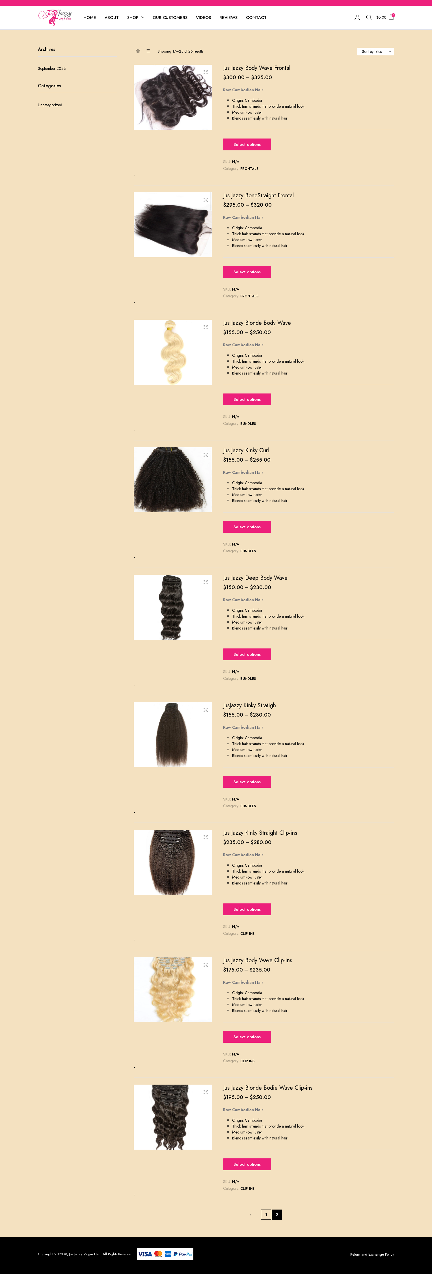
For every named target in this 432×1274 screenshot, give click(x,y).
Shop (133, 17)
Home (89, 17)
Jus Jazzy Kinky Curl (246, 450)
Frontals (249, 168)
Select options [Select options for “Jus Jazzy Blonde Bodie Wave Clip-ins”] (247, 1164)
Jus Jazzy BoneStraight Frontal (258, 195)
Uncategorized (50, 105)
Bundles (248, 423)
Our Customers (170, 17)
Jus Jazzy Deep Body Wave (255, 578)
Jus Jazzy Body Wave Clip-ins (257, 960)
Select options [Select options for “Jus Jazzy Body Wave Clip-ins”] (247, 1037)
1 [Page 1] (266, 1214)
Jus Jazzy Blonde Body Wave (257, 323)
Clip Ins (247, 933)
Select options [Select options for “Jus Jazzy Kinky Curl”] (247, 527)
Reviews (228, 17)
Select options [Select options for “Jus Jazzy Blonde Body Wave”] (247, 399)
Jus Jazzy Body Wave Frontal (256, 68)
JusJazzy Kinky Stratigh (249, 705)
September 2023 (52, 68)
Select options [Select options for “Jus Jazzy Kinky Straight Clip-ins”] (247, 909)
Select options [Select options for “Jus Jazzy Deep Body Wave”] (247, 654)
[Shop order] (375, 51)
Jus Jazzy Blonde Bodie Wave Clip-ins (267, 1088)
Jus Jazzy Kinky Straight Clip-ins (260, 833)
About (112, 17)
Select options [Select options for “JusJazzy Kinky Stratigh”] (247, 782)
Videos (203, 17)
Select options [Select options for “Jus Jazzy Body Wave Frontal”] (247, 144)
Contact (256, 17)
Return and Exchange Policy (372, 1254)
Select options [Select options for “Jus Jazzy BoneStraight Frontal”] (247, 272)
